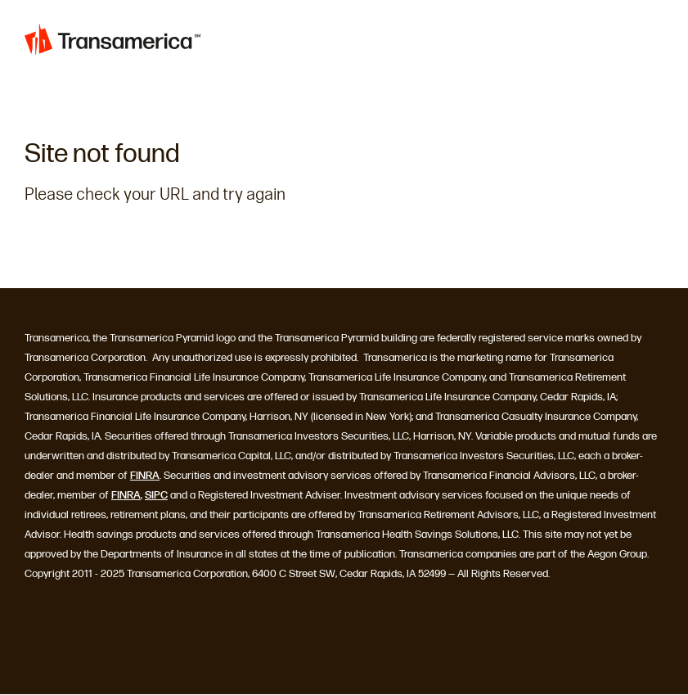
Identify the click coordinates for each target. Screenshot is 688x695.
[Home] (113, 43)
